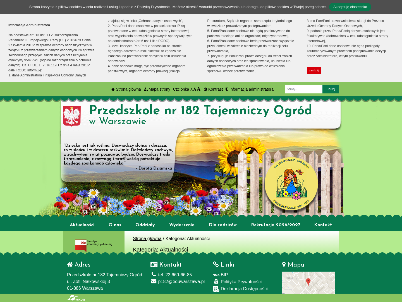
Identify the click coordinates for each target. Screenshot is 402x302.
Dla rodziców (223, 225)
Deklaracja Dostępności (240, 289)
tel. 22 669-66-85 (171, 274)
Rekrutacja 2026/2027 (275, 225)
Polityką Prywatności (153, 7)
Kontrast (213, 89)
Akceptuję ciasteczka (350, 7)
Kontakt (323, 225)
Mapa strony (157, 89)
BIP (220, 274)
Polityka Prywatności (237, 281)
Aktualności (82, 225)
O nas (115, 225)
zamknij (314, 70)
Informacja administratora (250, 89)
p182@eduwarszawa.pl (177, 281)
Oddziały (145, 225)
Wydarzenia (182, 225)
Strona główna (126, 89)
